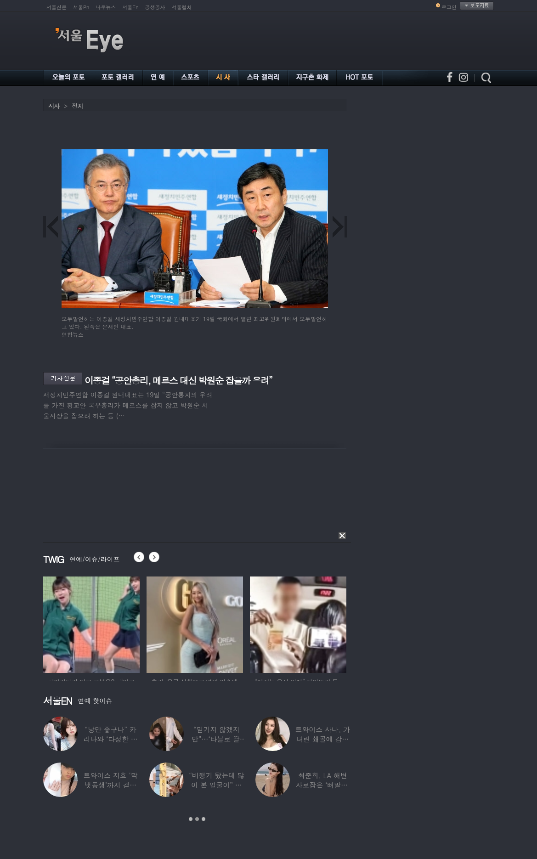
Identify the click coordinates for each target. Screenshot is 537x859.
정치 (77, 106)
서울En (130, 7)
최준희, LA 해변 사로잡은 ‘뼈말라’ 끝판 (323, 784)
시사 (53, 106)
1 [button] (190, 819)
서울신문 (56, 7)
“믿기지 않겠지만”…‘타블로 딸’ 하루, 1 (217, 738)
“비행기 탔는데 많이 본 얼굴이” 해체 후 (216, 784)
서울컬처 (182, 7)
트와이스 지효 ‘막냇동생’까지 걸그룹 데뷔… (111, 784)
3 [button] (203, 819)
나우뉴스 (106, 7)
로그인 (449, 7)
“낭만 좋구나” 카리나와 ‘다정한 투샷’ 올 (111, 738)
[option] (91, 623)
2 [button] (197, 819)
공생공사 (155, 7)
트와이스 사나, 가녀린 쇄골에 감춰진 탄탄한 (322, 738)
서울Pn (81, 7)
